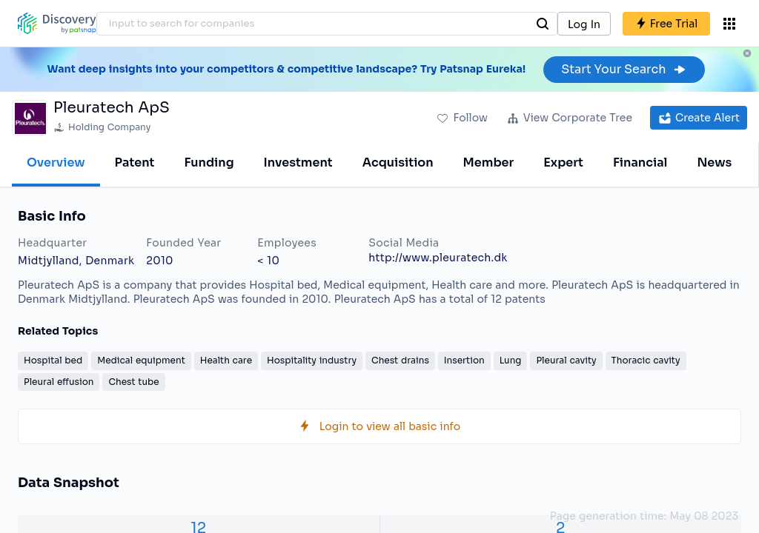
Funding (208, 162)
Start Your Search (623, 69)
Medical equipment (141, 360)
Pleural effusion (58, 381)
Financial (640, 162)
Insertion (464, 360)
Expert (563, 162)
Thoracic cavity (645, 360)
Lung (511, 360)
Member (488, 162)
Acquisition (398, 162)
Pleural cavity (566, 360)
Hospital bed (53, 360)
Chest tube (133, 381)
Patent (135, 162)
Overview (56, 162)
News (714, 162)
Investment (298, 162)
